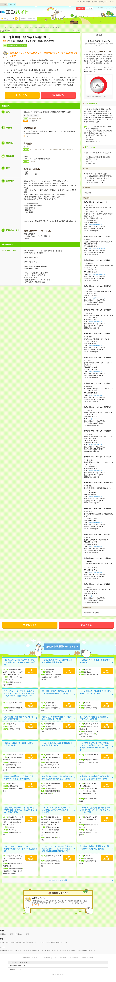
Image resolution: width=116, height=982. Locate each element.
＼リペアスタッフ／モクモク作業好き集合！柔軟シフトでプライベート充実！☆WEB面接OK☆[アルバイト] (57, 848)
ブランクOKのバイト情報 (27, 950)
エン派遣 (3, 4)
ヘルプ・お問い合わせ (101, 7)
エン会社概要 (74, 957)
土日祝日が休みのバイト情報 (86, 950)
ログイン (89, 8)
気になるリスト (11, 18)
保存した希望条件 (29, 19)
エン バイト (12, 4)
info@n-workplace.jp (95, 224)
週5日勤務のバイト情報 (67, 950)
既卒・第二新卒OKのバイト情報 (48, 950)
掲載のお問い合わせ (87, 957)
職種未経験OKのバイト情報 (9, 950)
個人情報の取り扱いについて (31, 957)
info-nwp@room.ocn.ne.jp (97, 248)
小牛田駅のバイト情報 (22, 934)
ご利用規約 (46, 957)
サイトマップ (112, 7)
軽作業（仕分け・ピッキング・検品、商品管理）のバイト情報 (47, 942)
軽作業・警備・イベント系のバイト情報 (12, 942)
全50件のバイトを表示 (58, 880)
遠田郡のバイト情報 (6, 934)
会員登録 (80, 8)
